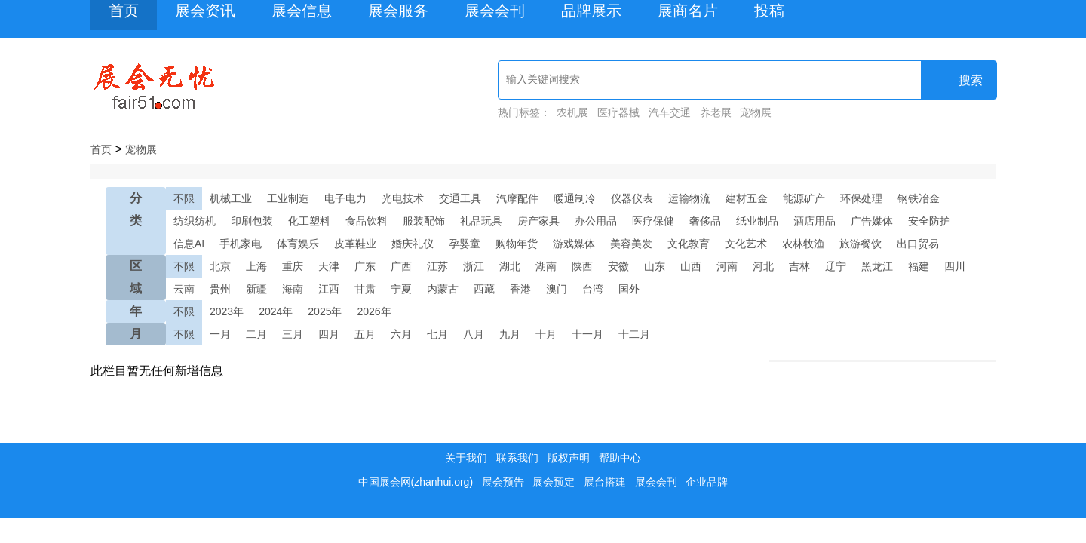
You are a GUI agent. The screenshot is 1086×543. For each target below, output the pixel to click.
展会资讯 (205, 10)
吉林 (799, 266)
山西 (690, 266)
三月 (292, 334)
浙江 (473, 266)
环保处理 (861, 198)
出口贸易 (918, 244)
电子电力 (345, 198)
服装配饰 (424, 221)
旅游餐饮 (860, 244)
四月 (328, 334)
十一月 (587, 334)
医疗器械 (618, 112)
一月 (220, 334)
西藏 (484, 289)
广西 (401, 266)
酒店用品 (814, 221)
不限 (184, 198)
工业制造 (288, 198)
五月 (365, 334)
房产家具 (538, 221)
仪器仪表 (632, 198)
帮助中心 (620, 458)
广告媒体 (872, 221)
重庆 (292, 266)
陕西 (582, 266)
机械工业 (231, 198)
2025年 (325, 311)
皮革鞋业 (355, 244)
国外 (629, 289)
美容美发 (631, 244)
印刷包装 (252, 221)
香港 (520, 289)
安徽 (618, 266)
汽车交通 (670, 112)
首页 (124, 10)
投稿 (769, 10)
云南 (184, 289)
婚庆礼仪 (412, 244)
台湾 (592, 289)
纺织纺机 (194, 221)
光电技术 (403, 198)
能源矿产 (804, 198)
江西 (328, 289)
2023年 (227, 311)
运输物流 (689, 198)
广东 (365, 266)
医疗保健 (653, 221)
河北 (763, 266)
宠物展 (756, 112)
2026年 (374, 311)
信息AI (188, 244)
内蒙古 (443, 289)
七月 (437, 334)
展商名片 (688, 10)
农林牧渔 (803, 244)
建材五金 (747, 198)
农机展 (572, 112)
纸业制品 (757, 221)
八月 (473, 334)
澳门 (556, 289)
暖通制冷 (575, 198)
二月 (256, 334)
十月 (546, 334)
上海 (256, 266)
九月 (509, 334)
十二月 (634, 334)
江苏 (437, 266)
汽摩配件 (517, 198)
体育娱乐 (298, 244)
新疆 (256, 289)
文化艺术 (746, 244)
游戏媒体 (574, 244)
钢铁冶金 (918, 198)
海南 (292, 289)
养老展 (716, 112)
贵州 (220, 289)
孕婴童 (464, 244)
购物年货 (516, 244)
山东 (654, 266)
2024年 (276, 311)
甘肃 (365, 289)
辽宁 (835, 266)
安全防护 (929, 221)
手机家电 (240, 244)
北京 (220, 266)
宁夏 (401, 289)
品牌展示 (591, 10)
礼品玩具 (481, 221)
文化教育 (688, 244)
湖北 (509, 266)
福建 (918, 266)
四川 (954, 266)
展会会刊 (495, 10)
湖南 (546, 266)
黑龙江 (877, 266)
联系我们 (517, 458)
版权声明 (569, 458)
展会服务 (398, 10)
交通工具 (460, 198)
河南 (727, 266)
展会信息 (302, 10)
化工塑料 (309, 221)
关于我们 (466, 458)
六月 (401, 334)
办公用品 (596, 221)
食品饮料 (366, 221)
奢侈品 (705, 221)
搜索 (960, 80)
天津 (328, 266)
